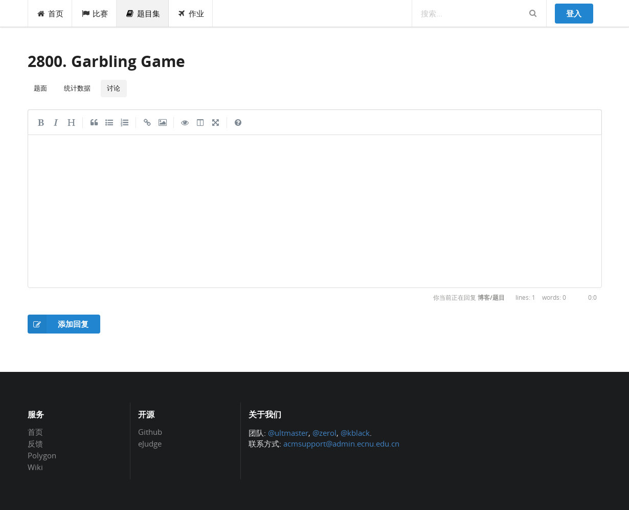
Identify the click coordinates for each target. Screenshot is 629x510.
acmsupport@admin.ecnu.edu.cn (341, 443)
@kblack (355, 433)
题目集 (142, 13)
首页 (50, 13)
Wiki (35, 467)
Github (150, 432)
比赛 (94, 13)
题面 (40, 88)
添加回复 (58, 324)
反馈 (35, 443)
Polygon (42, 455)
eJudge (150, 443)
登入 (573, 13)
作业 (191, 13)
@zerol (324, 433)
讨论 (113, 88)
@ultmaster (288, 433)
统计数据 (77, 88)
